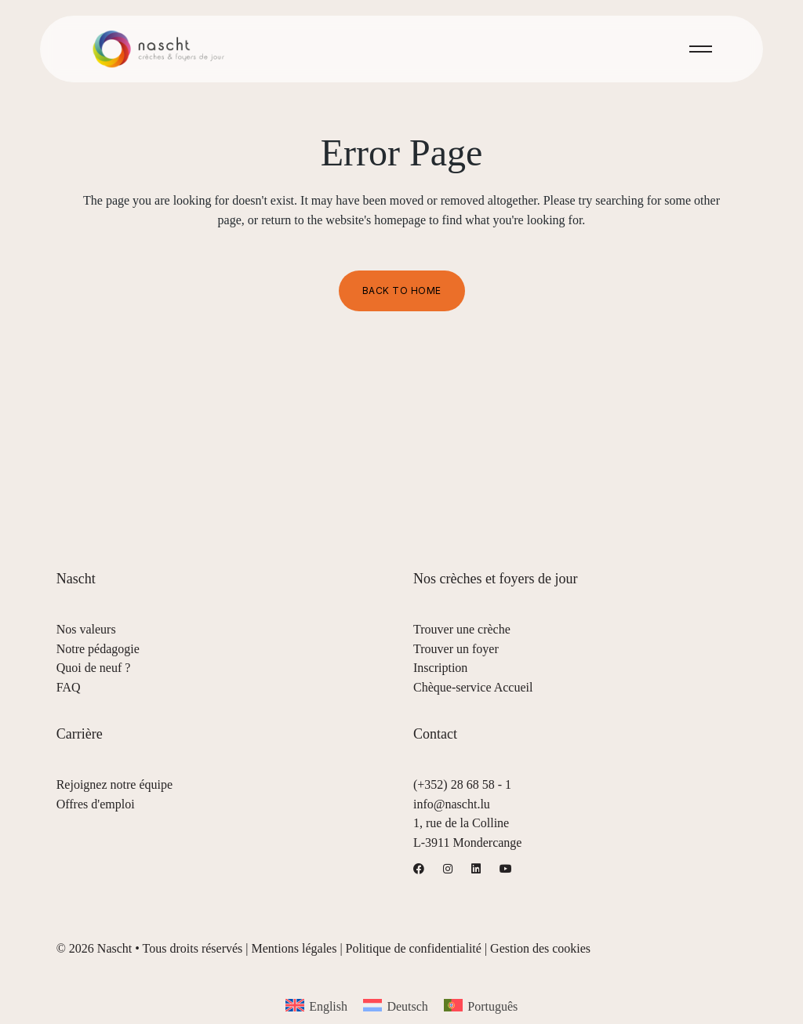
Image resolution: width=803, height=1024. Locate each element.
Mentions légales (294, 948)
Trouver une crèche (462, 629)
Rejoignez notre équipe (114, 784)
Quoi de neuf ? (93, 667)
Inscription (440, 667)
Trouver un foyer (456, 648)
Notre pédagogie (98, 648)
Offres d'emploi (95, 804)
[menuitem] (316, 1005)
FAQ (68, 687)
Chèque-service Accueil (472, 687)
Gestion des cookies (540, 948)
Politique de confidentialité (413, 948)
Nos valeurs (86, 629)
